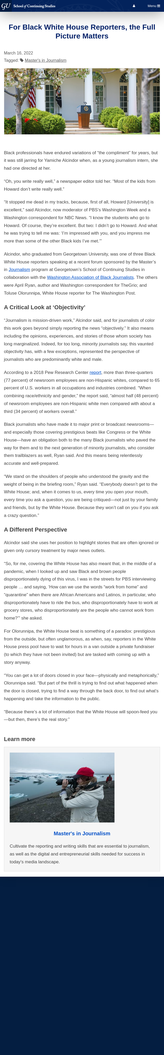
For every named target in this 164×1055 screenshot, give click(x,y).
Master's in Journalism (46, 60)
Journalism (19, 269)
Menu (154, 6)
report (95, 372)
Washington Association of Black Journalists (90, 277)
